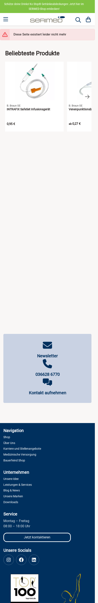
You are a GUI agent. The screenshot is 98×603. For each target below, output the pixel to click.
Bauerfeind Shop (14, 460)
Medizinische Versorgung (19, 454)
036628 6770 (47, 374)
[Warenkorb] (88, 19)
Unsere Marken (13, 496)
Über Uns (9, 443)
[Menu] (6, 19)
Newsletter (47, 355)
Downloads (10, 502)
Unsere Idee (11, 479)
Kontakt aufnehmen (47, 392)
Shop (6, 437)
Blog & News (11, 490)
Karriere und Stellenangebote (22, 448)
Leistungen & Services (17, 484)
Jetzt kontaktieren (37, 537)
